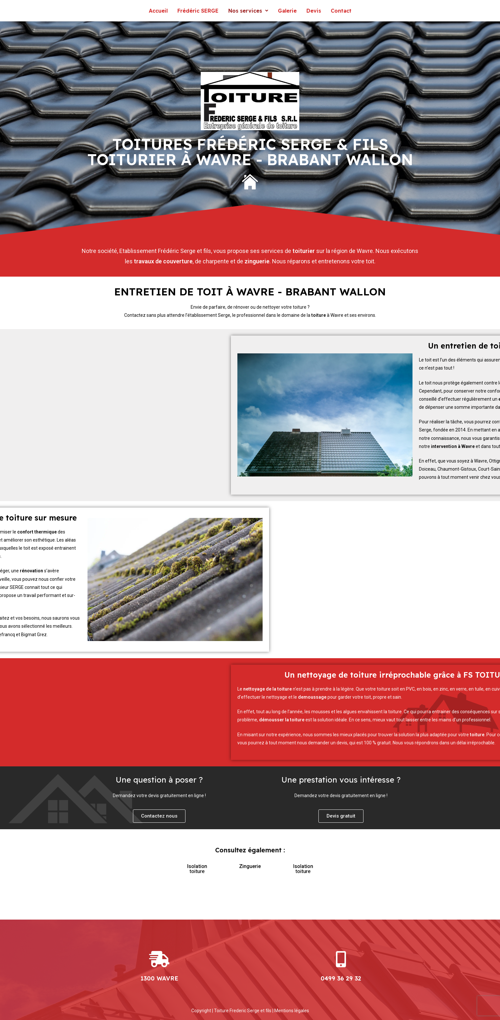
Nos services (248, 10)
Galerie (287, 10)
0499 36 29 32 (341, 978)
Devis (313, 10)
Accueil (158, 10)
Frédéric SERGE (198, 10)
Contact (341, 10)
